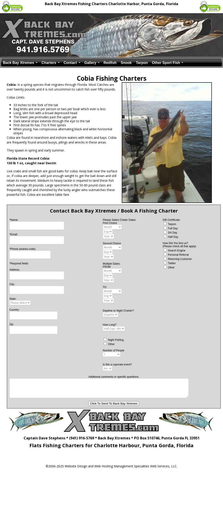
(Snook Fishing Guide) (146, 458)
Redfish (110, 63)
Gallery (90, 63)
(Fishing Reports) (167, 458)
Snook (126, 63)
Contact (70, 63)
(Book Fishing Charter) (95, 458)
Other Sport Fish (166, 63)
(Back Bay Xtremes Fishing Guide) (64, 458)
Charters (48, 63)
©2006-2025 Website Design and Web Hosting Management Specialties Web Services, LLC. (111, 466)
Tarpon (142, 63)
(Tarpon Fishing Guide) (121, 458)
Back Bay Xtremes (18, 63)
